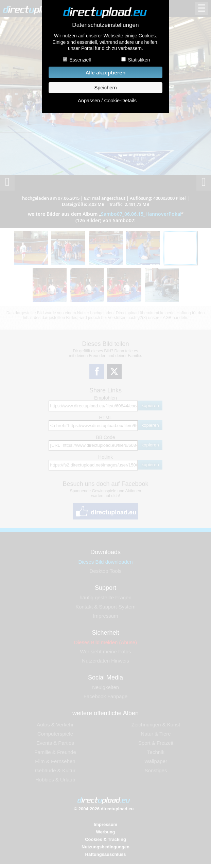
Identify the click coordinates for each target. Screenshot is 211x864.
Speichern (105, 87)
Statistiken (139, 60)
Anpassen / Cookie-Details (107, 100)
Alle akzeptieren (106, 72)
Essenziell (80, 60)
